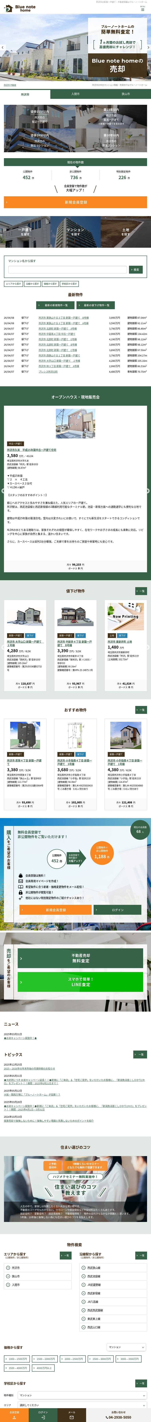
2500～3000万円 (102, 1359)
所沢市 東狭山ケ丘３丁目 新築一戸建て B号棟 (64, 317)
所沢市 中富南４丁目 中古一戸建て (57, 334)
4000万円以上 (44, 1368)
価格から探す (50, 283)
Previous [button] (3, 47)
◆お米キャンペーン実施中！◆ (20, 1038)
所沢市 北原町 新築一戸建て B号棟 (58, 344)
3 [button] (81, 77)
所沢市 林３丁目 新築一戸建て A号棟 (59, 366)
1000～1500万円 (18, 1359)
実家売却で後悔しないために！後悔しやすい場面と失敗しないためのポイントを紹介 (49, 1120)
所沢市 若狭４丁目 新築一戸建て (24, 762)
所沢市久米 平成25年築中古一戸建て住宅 (31, 450)
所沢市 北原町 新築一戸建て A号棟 (58, 328)
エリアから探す (13, 283)
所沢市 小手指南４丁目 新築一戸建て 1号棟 (125, 762)
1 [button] (70, 77)
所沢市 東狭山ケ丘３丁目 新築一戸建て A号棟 (63, 323)
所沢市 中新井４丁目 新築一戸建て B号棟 (74, 643)
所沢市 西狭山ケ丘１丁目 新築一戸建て (59, 355)
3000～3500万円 (130, 1359)
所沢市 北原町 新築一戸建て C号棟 (58, 350)
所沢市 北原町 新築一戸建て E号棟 (58, 339)
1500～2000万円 (46, 1359)
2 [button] (75, 77)
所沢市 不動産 (10, 84)
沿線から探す (32, 283)
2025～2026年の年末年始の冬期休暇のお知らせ (29, 1068)
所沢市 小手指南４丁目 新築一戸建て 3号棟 (74, 762)
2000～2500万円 (74, 1359)
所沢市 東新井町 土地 (120, 641)
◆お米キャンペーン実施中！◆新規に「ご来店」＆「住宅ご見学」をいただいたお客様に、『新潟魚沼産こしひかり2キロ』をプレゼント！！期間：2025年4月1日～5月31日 (75, 1107)
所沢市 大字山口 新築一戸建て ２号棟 (59, 361)
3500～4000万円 (18, 1368)
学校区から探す (69, 283)
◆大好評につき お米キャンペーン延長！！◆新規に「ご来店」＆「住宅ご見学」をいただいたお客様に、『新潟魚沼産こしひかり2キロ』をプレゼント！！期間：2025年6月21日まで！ (74, 1081)
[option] (75, 47)
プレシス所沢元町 (48, 371)
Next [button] (148, 47)
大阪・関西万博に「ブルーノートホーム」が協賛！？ (32, 1094)
